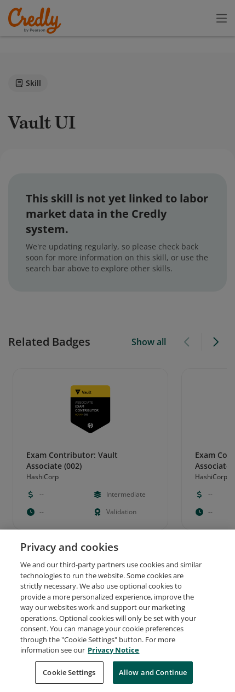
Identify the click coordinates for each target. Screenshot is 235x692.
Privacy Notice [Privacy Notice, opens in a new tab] (113, 656)
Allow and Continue (153, 678)
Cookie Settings (69, 678)
